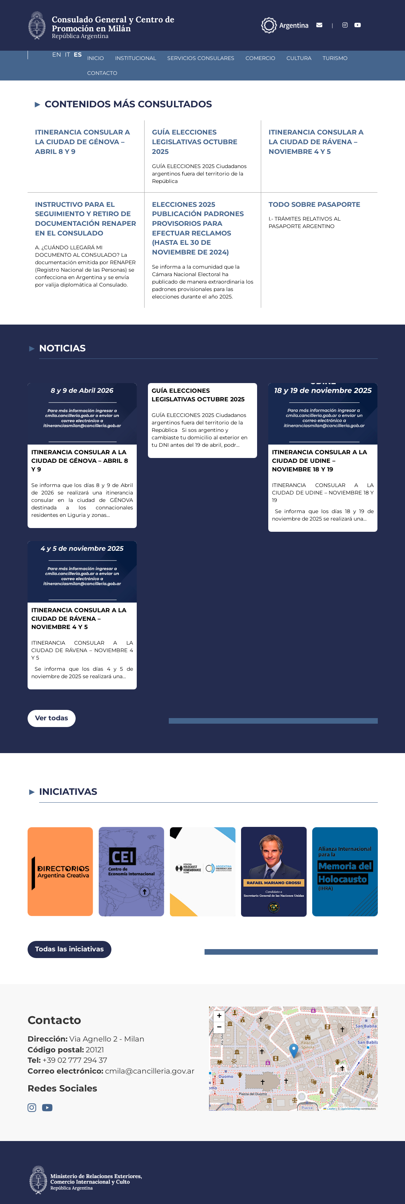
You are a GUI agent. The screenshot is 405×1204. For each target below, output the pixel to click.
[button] (293, 1036)
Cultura (250, 58)
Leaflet (329, 1094)
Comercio (212, 58)
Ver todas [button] (51, 703)
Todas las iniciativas (69, 934)
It (360, 25)
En (346, 25)
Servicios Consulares (152, 58)
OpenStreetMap (350, 1094)
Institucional (87, 58)
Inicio (47, 58)
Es (374, 25)
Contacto (325, 58)
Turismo (286, 58)
